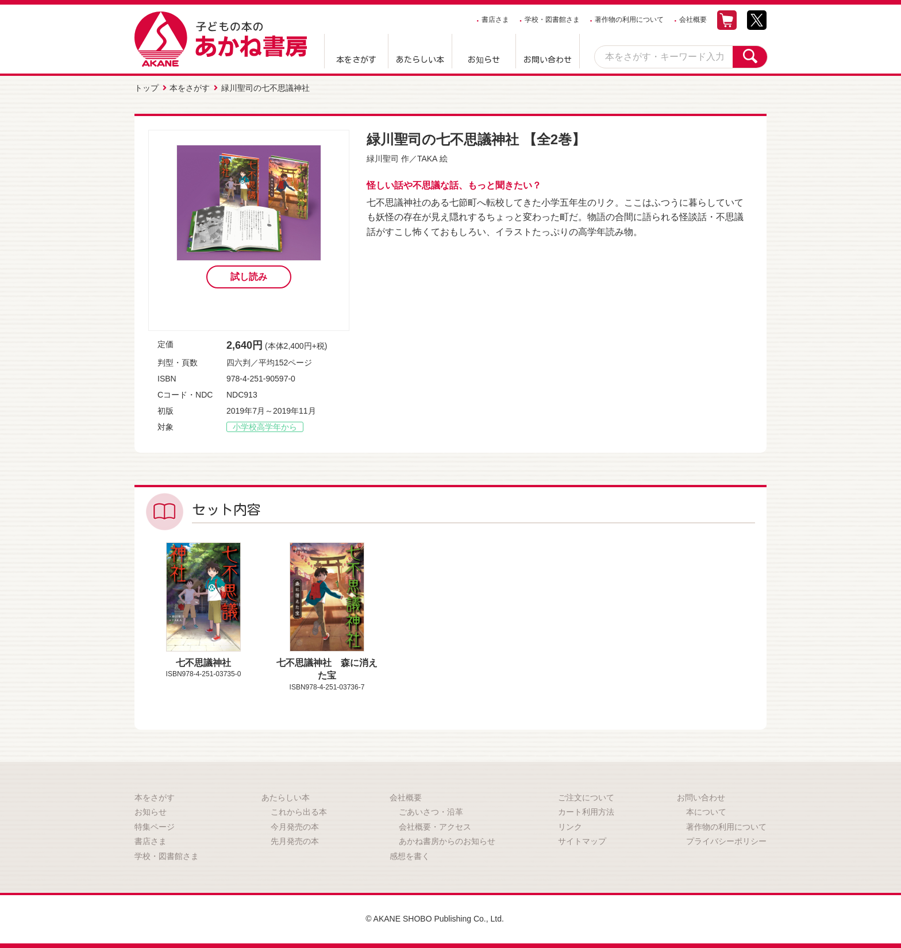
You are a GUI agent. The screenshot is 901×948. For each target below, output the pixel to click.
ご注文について (586, 797)
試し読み (248, 277)
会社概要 (693, 20)
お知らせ (484, 60)
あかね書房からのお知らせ (447, 841)
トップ (146, 88)
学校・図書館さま (552, 20)
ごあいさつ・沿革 (431, 811)
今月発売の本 (295, 826)
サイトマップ (582, 841)
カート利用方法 (586, 811)
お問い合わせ (547, 60)
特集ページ (154, 826)
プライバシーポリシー (726, 841)
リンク (570, 826)
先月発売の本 (295, 841)
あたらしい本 (420, 60)
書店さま (495, 20)
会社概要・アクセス (435, 826)
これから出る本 (299, 811)
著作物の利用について (629, 20)
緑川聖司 (383, 158)
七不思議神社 (203, 663)
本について (706, 811)
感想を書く (410, 856)
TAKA (427, 158)
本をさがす (356, 60)
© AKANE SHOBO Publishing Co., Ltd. (434, 918)
